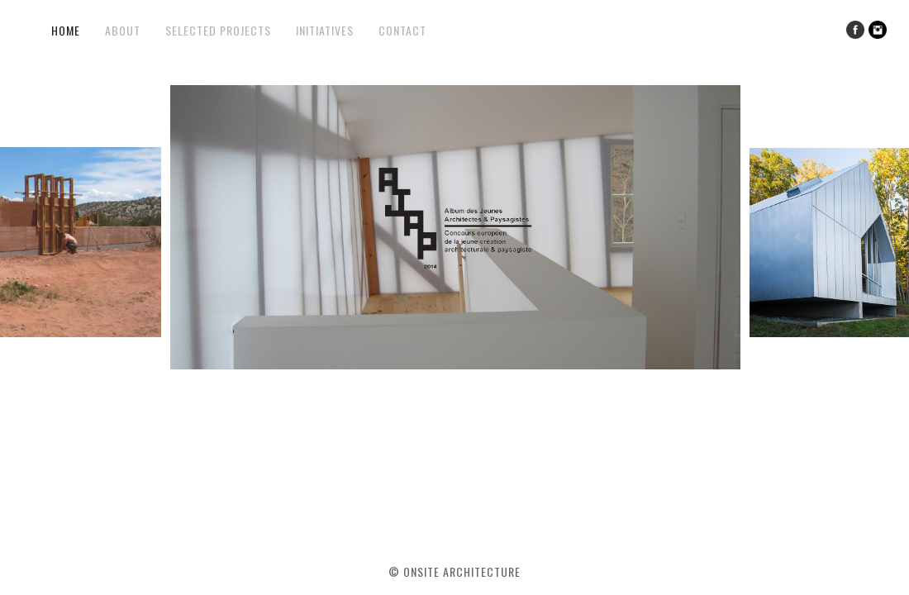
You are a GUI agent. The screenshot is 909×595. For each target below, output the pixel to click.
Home (65, 30)
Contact (402, 30)
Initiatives (325, 30)
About (122, 30)
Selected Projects (218, 30)
